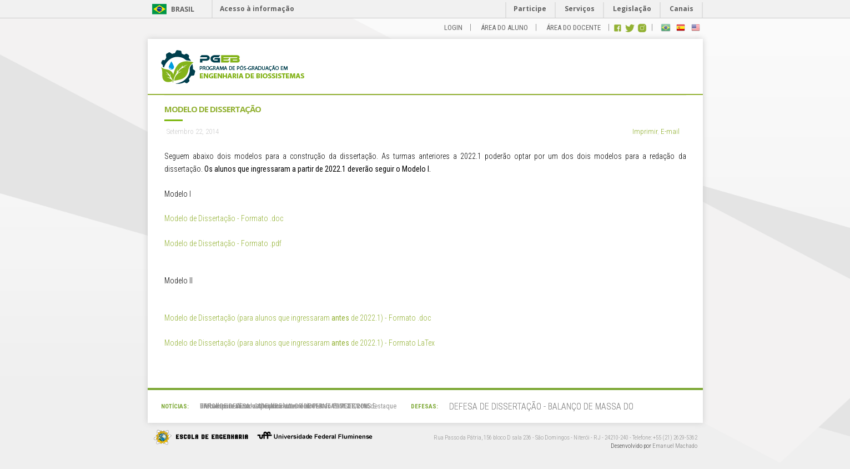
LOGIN (453, 27)
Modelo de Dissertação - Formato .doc (223, 218)
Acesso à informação (257, 8)
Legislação (632, 8)
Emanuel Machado (674, 446)
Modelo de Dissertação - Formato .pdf (222, 243)
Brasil (182, 9)
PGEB (232, 70)
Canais (681, 8)
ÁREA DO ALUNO (504, 27)
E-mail (670, 131)
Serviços (580, 8)
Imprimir (644, 131)
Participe (530, 8)
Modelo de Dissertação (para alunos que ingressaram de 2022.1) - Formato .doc (297, 317)
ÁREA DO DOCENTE (573, 27)
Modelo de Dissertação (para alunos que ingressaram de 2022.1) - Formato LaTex (299, 342)
